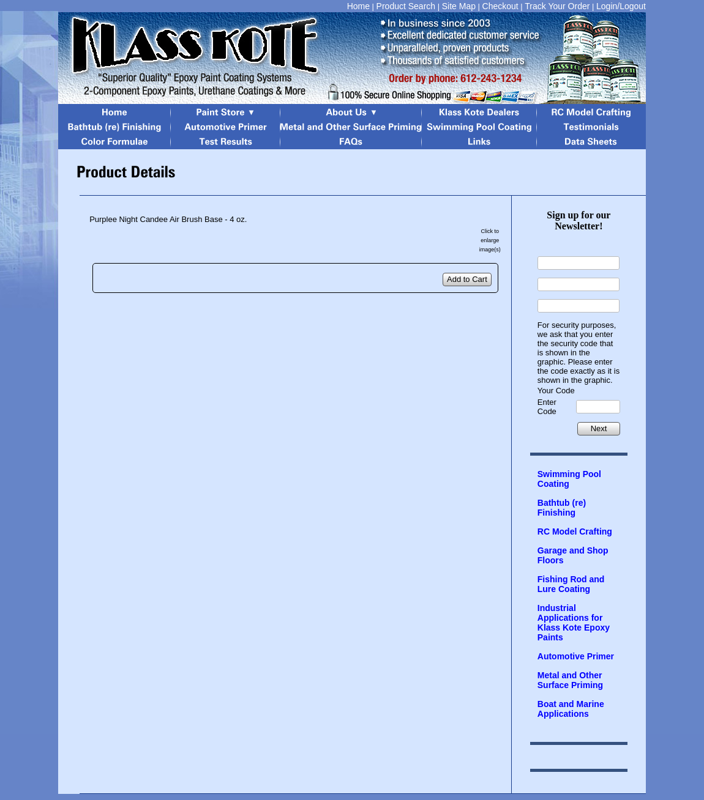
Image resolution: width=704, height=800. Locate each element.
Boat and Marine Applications (570, 709)
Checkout (500, 6)
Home (358, 6)
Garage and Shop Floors (573, 555)
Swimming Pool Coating (569, 479)
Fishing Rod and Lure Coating (571, 584)
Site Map (459, 6)
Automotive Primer (575, 656)
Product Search (406, 6)
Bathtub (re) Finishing (561, 507)
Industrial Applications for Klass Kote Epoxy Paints (573, 622)
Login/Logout (621, 6)
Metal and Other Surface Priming (570, 680)
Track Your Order (557, 6)
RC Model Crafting (574, 531)
